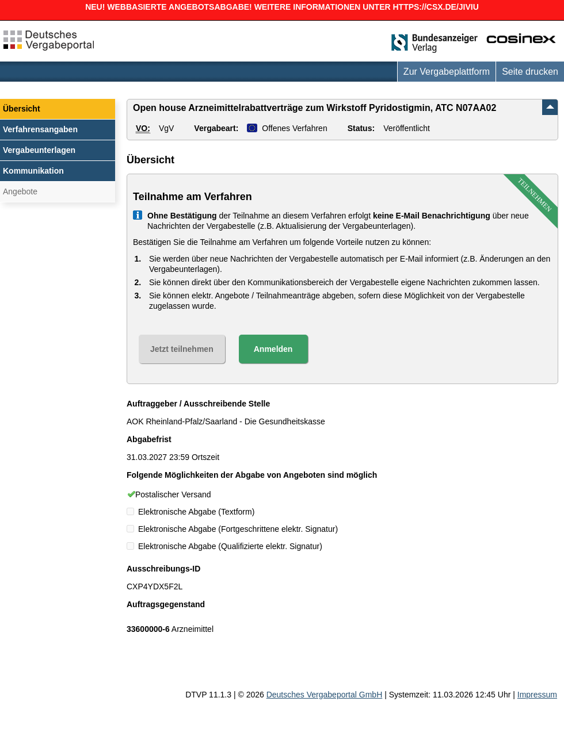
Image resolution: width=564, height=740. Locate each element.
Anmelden (273, 349)
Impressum (537, 694)
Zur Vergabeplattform (446, 71)
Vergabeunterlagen (39, 150)
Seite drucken (530, 71)
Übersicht (21, 108)
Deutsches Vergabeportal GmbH (324, 694)
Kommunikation (33, 170)
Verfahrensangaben (40, 129)
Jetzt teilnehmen (182, 349)
